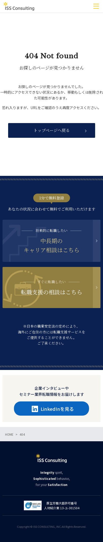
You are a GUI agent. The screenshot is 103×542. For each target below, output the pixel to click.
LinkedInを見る (53, 408)
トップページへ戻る (51, 130)
